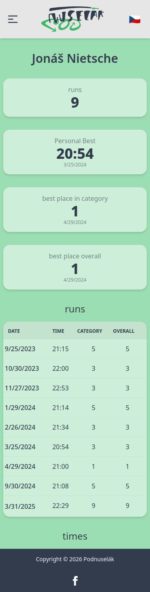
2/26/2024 (20, 427)
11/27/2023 (22, 388)
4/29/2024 (20, 466)
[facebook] (75, 581)
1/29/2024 (20, 407)
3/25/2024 (20, 446)
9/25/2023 (20, 348)
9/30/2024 (20, 486)
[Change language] (135, 19)
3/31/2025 (20, 506)
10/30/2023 (22, 368)
